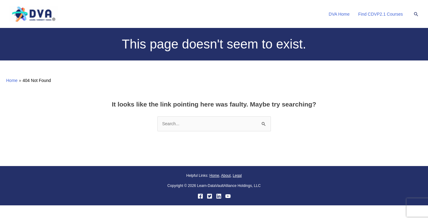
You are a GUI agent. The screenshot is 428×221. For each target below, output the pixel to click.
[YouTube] (228, 196)
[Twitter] (209, 196)
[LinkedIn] (219, 196)
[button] (416, 14)
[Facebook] (200, 196)
